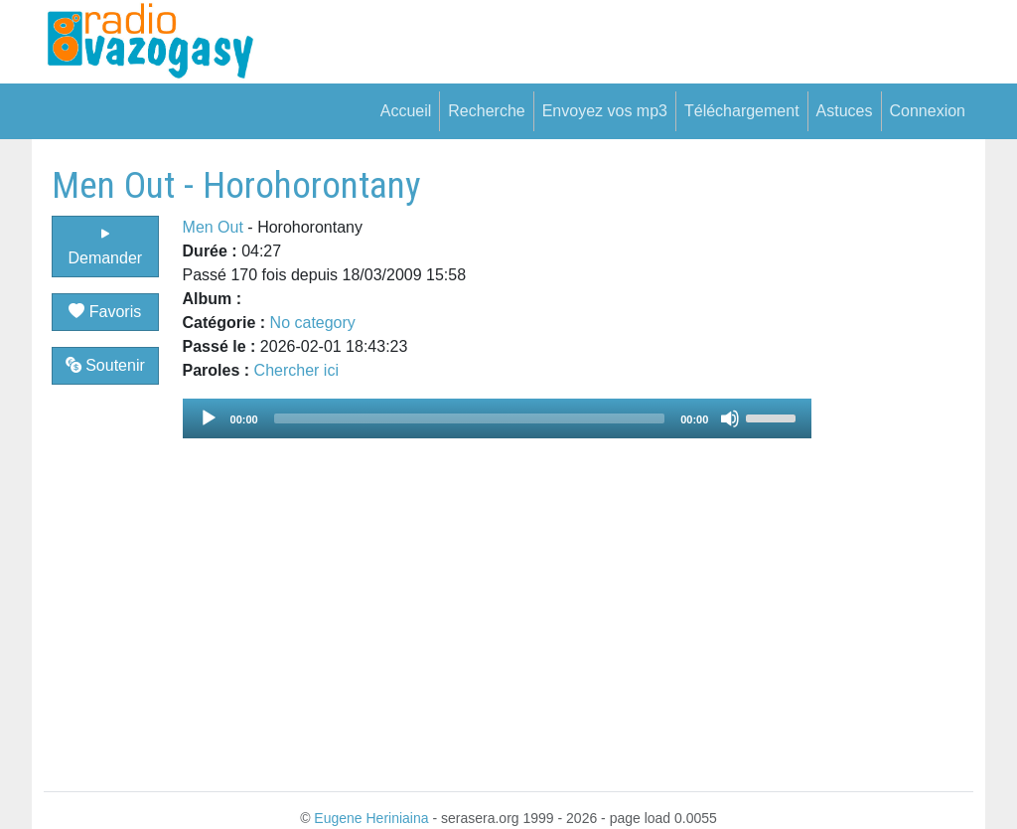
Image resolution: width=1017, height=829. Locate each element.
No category (313, 322)
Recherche (486, 110)
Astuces (844, 110)
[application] (497, 418)
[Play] (208, 418)
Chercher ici (296, 370)
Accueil (406, 110)
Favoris (105, 311)
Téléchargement (741, 110)
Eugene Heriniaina (371, 818)
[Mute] (730, 418)
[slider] (469, 418)
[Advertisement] (892, 461)
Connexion (928, 110)
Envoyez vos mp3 (604, 110)
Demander (105, 246)
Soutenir (105, 365)
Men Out (213, 227)
